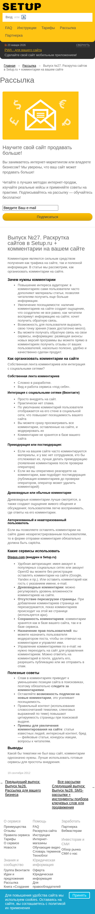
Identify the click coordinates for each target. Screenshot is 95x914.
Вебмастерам (72, 831)
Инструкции (26, 28)
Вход (9, 17)
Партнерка (14, 35)
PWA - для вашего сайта (23, 50)
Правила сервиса (17, 835)
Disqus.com (16, 557)
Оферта (39, 870)
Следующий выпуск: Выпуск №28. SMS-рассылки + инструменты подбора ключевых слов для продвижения (70, 796)
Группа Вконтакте (17, 870)
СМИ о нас (70, 853)
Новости (10, 847)
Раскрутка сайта (45, 831)
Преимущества (15, 827)
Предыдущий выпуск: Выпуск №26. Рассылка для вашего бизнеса (23, 788)
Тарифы (48, 28)
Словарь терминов (47, 851)
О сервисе (11, 843)
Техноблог (40, 855)
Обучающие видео (46, 847)
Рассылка (68, 28)
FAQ (8, 28)
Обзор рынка (71, 849)
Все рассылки (69, 782)
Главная (9, 66)
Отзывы (9, 831)
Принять (79, 895)
